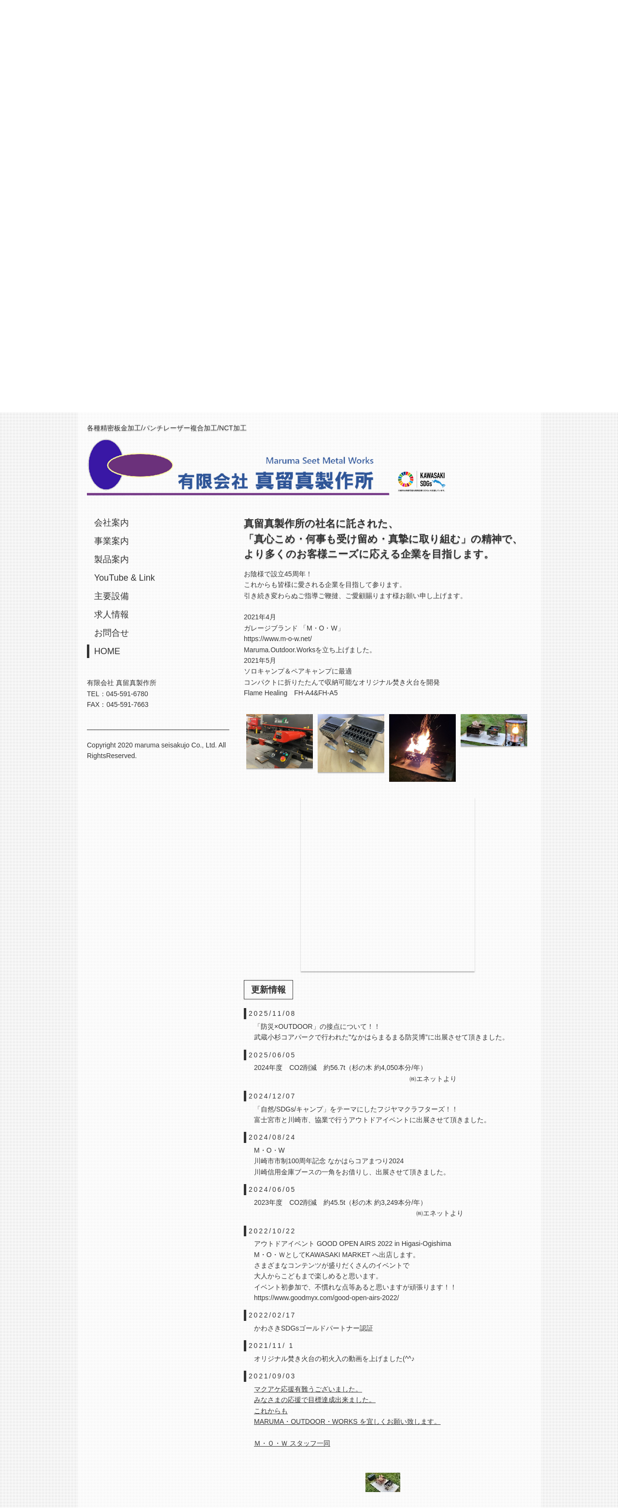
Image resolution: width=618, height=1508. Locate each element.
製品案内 (111, 559)
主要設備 (111, 596)
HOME (107, 651)
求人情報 (111, 614)
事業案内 (111, 541)
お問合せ (111, 633)
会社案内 (111, 522)
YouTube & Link (124, 578)
